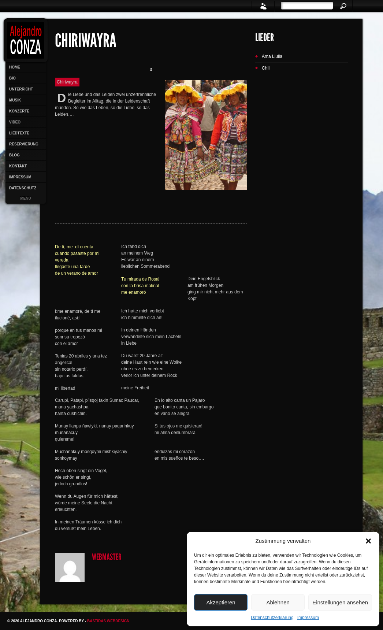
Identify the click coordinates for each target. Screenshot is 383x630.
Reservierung (23, 144)
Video (15, 122)
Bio (12, 78)
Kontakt (18, 166)
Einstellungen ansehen (340, 602)
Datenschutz (22, 188)
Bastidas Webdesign (108, 621)
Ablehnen (277, 602)
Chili (266, 68)
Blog (14, 155)
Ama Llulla (272, 56)
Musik (15, 100)
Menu (25, 198)
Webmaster (107, 557)
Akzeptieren (220, 602)
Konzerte (19, 111)
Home (14, 67)
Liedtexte (19, 133)
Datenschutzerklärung (272, 617)
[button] (368, 541)
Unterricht (21, 89)
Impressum (308, 617)
